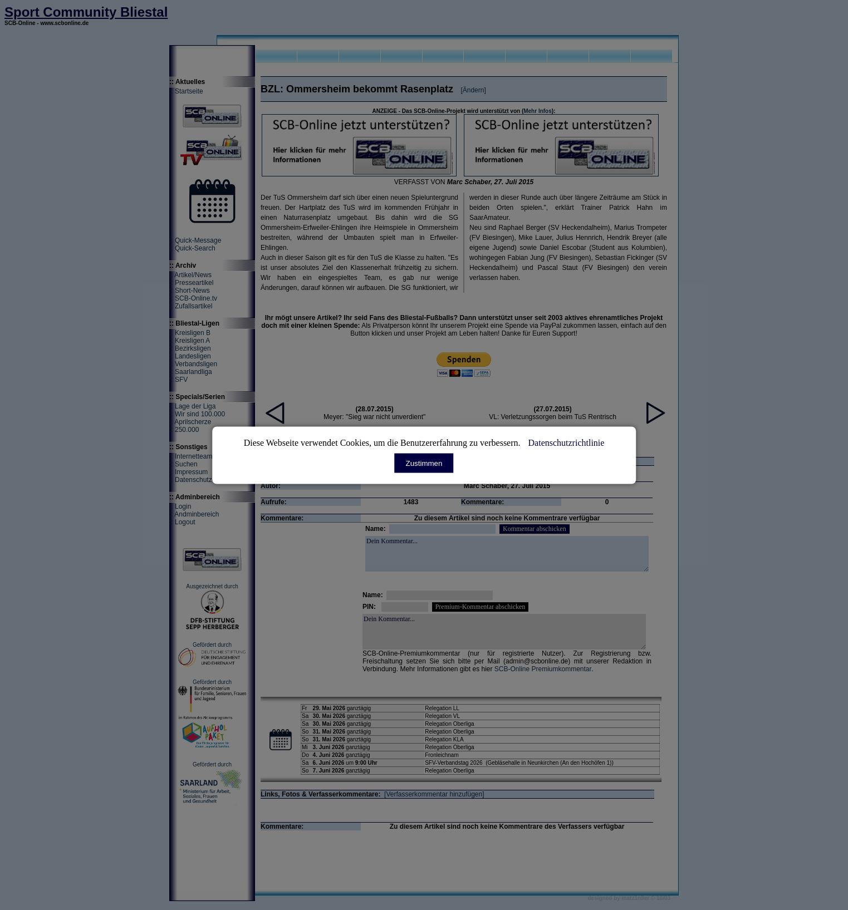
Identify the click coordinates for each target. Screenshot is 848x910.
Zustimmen (424, 463)
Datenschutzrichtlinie (566, 442)
